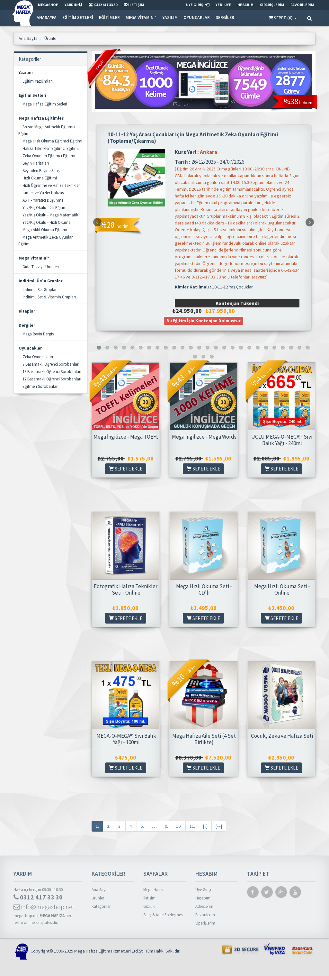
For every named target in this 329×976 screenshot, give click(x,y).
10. (179, 826)
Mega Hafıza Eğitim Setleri (44, 104)
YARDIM (73, 4)
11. (192, 826)
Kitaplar (27, 311)
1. (97, 826)
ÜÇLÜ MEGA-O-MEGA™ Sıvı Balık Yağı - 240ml (282, 440)
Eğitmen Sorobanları (40, 386)
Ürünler (98, 898)
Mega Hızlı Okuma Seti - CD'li (204, 589)
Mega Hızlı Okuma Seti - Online (282, 589)
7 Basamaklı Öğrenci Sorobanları (50, 364)
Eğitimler (109, 17)
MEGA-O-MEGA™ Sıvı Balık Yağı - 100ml (126, 739)
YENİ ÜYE (223, 4)
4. (131, 826)
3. (119, 826)
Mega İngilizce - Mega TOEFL (126, 436)
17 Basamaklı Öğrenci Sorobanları (51, 379)
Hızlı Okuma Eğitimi (39, 178)
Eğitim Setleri (77, 17)
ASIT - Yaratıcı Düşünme (42, 200)
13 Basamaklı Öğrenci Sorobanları (51, 371)
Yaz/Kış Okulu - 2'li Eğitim (44, 207)
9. (166, 826)
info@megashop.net (43, 907)
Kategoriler (101, 906)
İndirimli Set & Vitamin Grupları (49, 297)
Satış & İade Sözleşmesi (163, 914)
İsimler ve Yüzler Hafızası (43, 193)
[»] (205, 826)
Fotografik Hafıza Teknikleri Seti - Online (126, 589)
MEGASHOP (48, 4)
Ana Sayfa (100, 889)
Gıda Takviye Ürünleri (40, 266)
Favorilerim (205, 914)
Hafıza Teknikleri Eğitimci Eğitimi (50, 148)
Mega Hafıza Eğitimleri (42, 118)
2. (108, 826)
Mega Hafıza (153, 889)
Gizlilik (149, 906)
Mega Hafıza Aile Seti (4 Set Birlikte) (204, 739)
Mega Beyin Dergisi (38, 334)
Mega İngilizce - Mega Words (204, 436)
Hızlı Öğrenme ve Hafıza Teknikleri (51, 185)
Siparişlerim (205, 923)
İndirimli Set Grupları (40, 289)
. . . (154, 826)
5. (142, 826)
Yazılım (170, 17)
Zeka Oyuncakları (37, 357)
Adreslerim (204, 906)
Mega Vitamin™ (141, 17)
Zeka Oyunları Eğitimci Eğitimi (48, 156)
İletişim (149, 898)
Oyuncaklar (196, 17)
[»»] (219, 826)
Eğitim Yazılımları (37, 81)
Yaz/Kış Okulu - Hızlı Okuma (46, 222)
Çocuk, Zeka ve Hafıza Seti (282, 735)
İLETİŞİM (134, 4)
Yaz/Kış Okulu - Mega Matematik (50, 215)
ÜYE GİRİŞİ (197, 4)
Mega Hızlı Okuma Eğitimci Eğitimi (52, 141)
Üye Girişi (203, 889)
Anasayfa (47, 17)
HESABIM (245, 4)
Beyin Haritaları (35, 163)
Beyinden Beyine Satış (40, 170)
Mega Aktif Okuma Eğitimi (44, 230)
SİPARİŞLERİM (272, 4)
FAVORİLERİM (302, 4)
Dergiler (225, 17)
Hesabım (202, 898)
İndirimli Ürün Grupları (41, 281)
